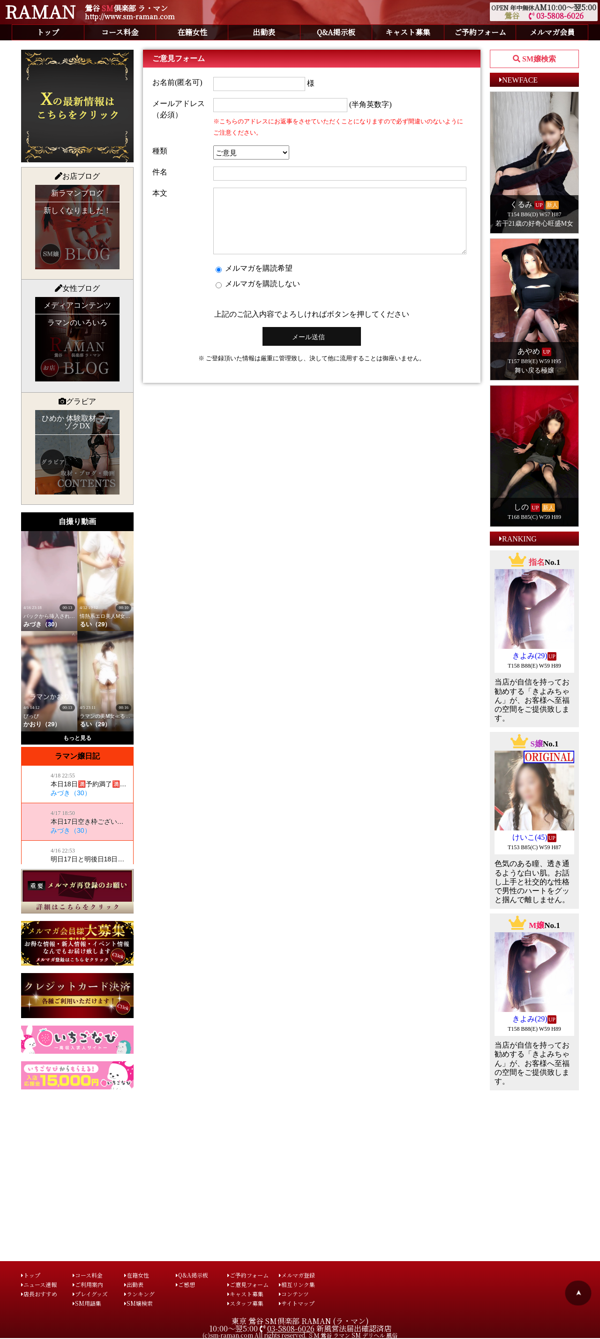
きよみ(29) (530, 656)
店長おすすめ (39, 1294)
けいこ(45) (530, 837)
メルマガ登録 (297, 1275)
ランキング (139, 1294)
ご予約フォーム (480, 32)
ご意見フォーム (248, 1284)
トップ (48, 32)
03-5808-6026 (556, 15)
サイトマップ (297, 1303)
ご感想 (185, 1284)
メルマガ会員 (552, 32)
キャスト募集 (407, 32)
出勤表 (264, 32)
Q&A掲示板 (336, 32)
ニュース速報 (39, 1284)
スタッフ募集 (245, 1303)
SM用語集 (87, 1303)
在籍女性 (192, 32)
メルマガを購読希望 (254, 281)
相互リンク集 (297, 1284)
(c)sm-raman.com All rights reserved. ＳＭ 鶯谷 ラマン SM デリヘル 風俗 (300, 1335)
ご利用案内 (88, 1284)
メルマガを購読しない (258, 296)
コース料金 (119, 32)
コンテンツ (294, 1294)
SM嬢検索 (138, 1303)
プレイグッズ (90, 1294)
